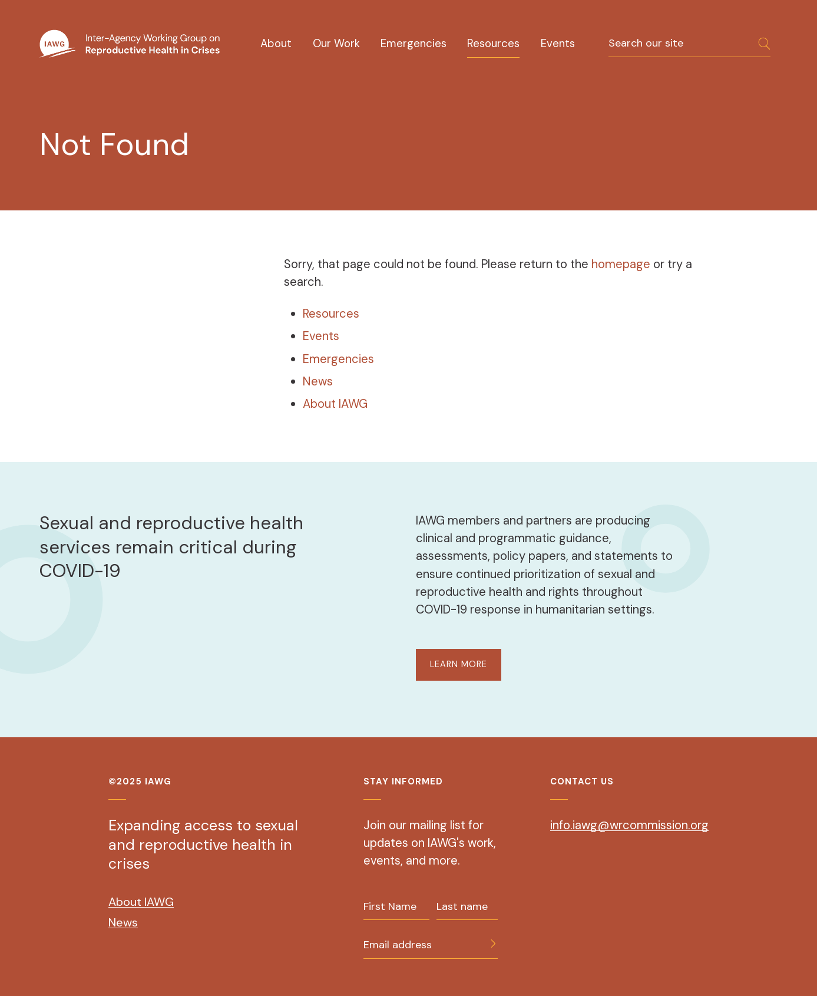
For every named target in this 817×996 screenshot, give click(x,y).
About (276, 43)
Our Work (336, 43)
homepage (622, 264)
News (318, 381)
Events (558, 43)
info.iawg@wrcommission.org (629, 825)
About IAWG (335, 403)
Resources (493, 43)
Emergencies (413, 43)
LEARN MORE (458, 664)
